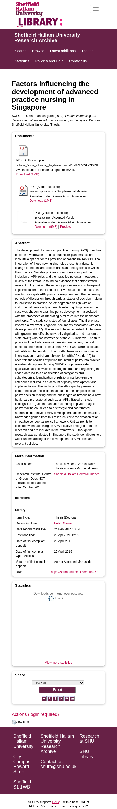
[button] (14, 722)
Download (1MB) (27, 174)
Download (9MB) (46, 227)
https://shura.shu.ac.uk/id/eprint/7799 (76, 572)
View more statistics (58, 662)
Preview (65, 227)
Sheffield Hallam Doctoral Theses (77, 474)
